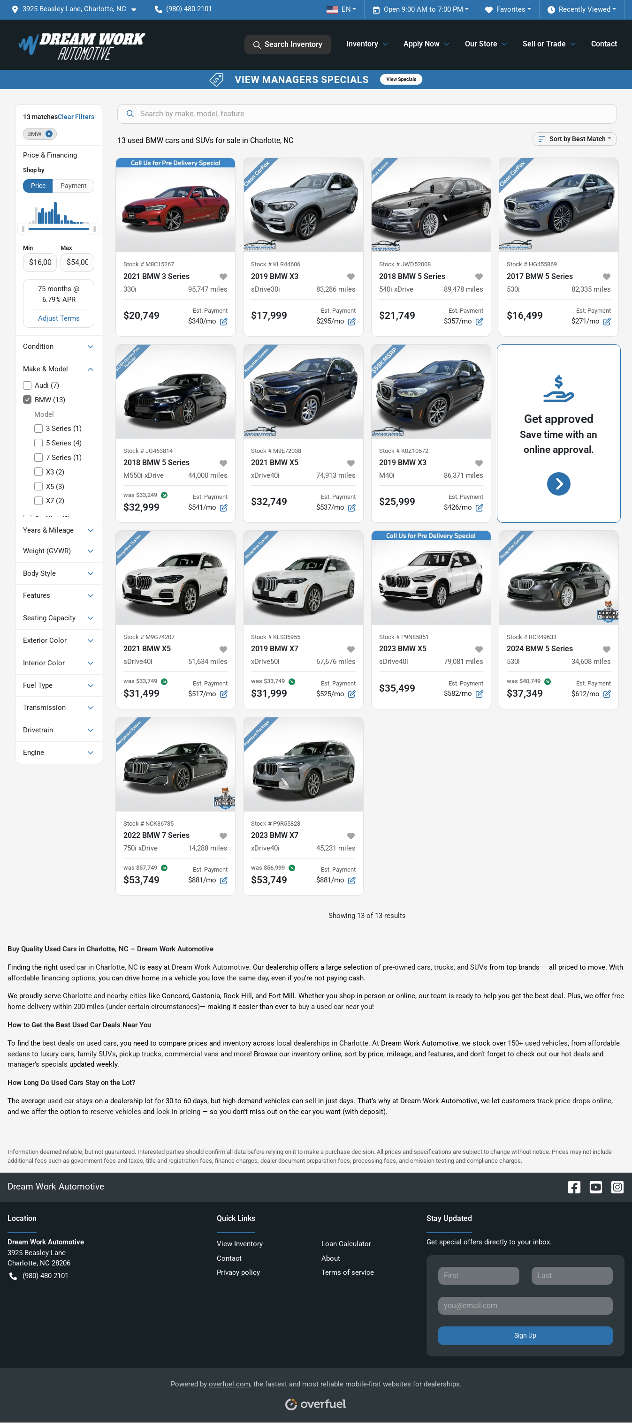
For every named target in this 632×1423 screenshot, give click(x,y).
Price (38, 185)
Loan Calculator (346, 1244)
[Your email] (525, 1305)
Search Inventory (287, 44)
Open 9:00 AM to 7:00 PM (418, 9)
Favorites (505, 9)
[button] (77, 9)
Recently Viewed (579, 9)
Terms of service (347, 1272)
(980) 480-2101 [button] (183, 9)
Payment (74, 185)
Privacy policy (238, 1272)
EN (339, 9)
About (330, 1258)
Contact (604, 43)
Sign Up (525, 1335)
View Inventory (240, 1244)
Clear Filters (76, 116)
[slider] (23, 229)
